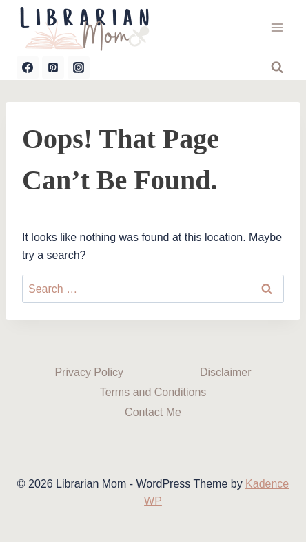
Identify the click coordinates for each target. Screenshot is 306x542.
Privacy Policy (88, 372)
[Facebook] (28, 67)
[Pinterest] (53, 67)
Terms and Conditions (153, 392)
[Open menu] (276, 27)
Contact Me (153, 412)
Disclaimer (226, 372)
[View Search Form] (277, 67)
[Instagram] (79, 67)
